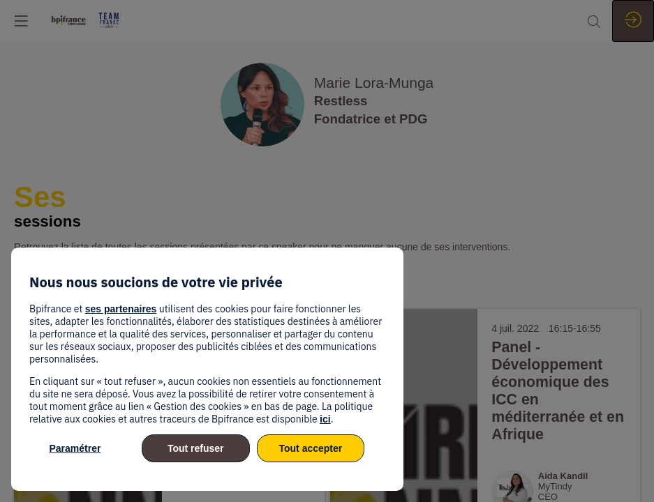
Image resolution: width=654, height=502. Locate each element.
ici (325, 419)
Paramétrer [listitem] (75, 448)
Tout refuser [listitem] (196, 448)
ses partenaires (121, 308)
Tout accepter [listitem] (310, 448)
